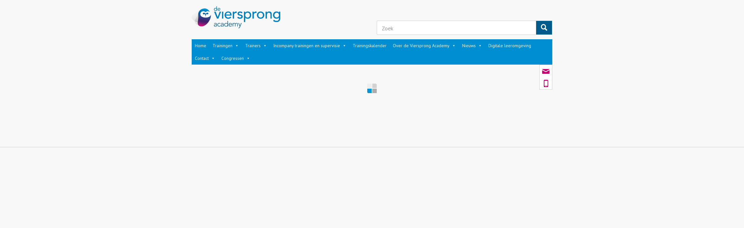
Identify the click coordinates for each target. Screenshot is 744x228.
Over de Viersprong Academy (424, 45)
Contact (205, 58)
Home (200, 45)
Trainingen (226, 45)
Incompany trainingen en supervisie (309, 45)
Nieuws (472, 45)
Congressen (235, 58)
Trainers (256, 45)
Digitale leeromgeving (509, 45)
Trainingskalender (370, 45)
